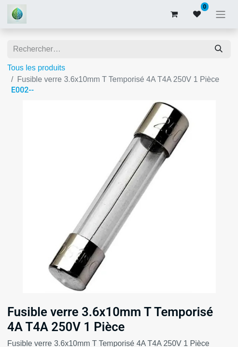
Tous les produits (36, 68)
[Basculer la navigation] (220, 14)
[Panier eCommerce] (173, 14)
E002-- (22, 89)
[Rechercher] (219, 49)
